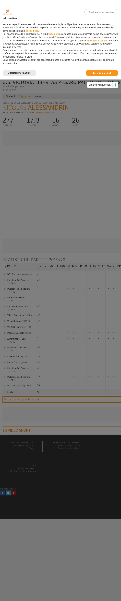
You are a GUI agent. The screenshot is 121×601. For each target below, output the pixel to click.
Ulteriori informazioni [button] (19, 73)
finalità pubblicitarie (97, 40)
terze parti (53, 34)
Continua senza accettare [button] (101, 12)
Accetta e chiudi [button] (102, 73)
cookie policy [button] (32, 31)
